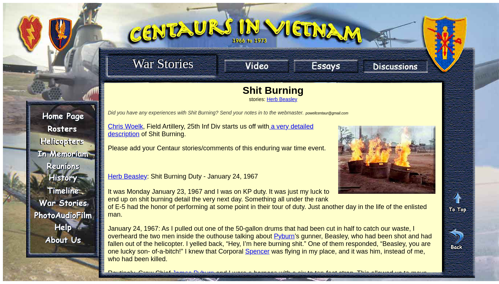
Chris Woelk (125, 126)
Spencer (257, 251)
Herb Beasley (282, 99)
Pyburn (284, 236)
